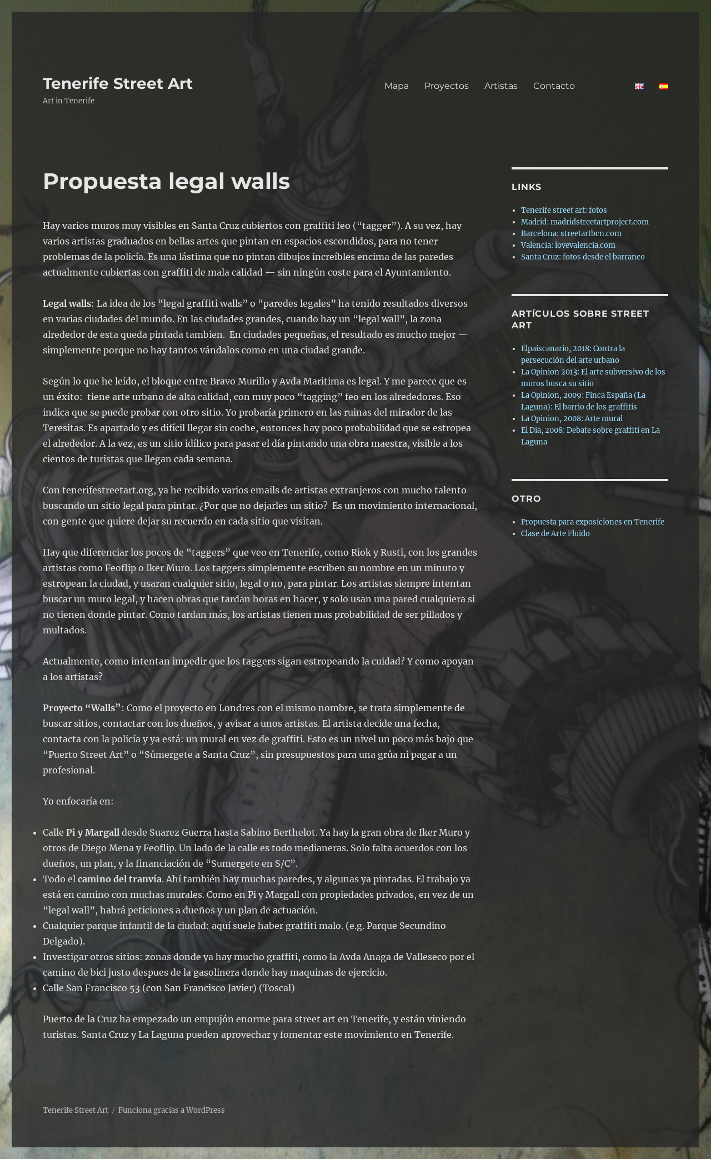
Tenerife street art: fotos (564, 210)
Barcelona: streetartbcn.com (571, 233)
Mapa (396, 86)
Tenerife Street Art (118, 83)
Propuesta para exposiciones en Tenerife (592, 522)
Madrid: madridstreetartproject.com (585, 222)
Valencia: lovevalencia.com (568, 245)
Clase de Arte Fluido (555, 533)
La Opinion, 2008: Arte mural (572, 418)
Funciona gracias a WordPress (171, 1110)
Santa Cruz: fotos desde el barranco (583, 257)
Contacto (576, 86)
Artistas (501, 86)
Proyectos (446, 86)
